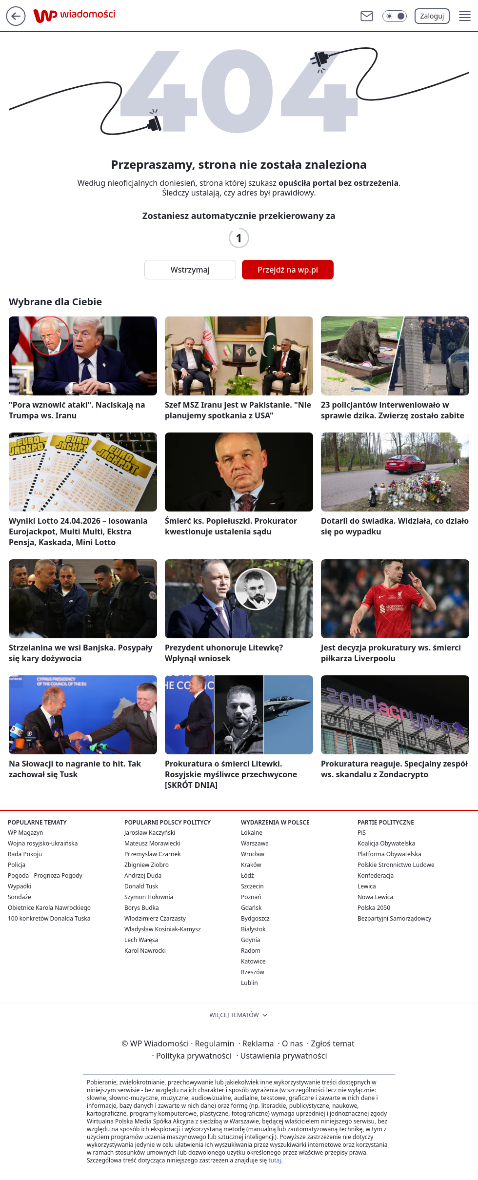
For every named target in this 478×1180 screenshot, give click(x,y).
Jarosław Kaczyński (149, 832)
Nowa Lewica (375, 897)
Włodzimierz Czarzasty (155, 918)
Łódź (247, 875)
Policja (16, 865)
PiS (362, 832)
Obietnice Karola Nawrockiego (49, 908)
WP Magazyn (25, 832)
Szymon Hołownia (148, 897)
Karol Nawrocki (145, 950)
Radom (250, 950)
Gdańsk (251, 908)
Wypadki (19, 886)
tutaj (274, 1160)
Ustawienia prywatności (281, 1055)
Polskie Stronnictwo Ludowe (396, 865)
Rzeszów (252, 972)
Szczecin (252, 886)
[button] (465, 16)
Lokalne (251, 832)
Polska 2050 (374, 908)
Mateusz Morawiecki (152, 843)
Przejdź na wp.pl (288, 269)
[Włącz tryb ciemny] (394, 16)
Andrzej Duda (142, 875)
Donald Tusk (141, 886)
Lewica (367, 886)
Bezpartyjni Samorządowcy (394, 918)
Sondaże (19, 897)
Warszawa (255, 843)
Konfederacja (376, 875)
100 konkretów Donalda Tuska (49, 918)
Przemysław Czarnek (152, 854)
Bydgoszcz (255, 918)
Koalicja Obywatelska (386, 843)
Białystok (253, 929)
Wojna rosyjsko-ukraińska (43, 843)
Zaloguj (432, 15)
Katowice (253, 961)
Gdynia (250, 940)
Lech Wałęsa (141, 940)
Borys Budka (141, 908)
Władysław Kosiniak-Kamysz (162, 929)
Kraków (251, 865)
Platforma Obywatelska (389, 854)
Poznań (251, 897)
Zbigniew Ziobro (146, 865)
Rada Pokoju (25, 854)
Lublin (249, 983)
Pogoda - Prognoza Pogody (45, 875)
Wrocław (252, 854)
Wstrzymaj (190, 269)
